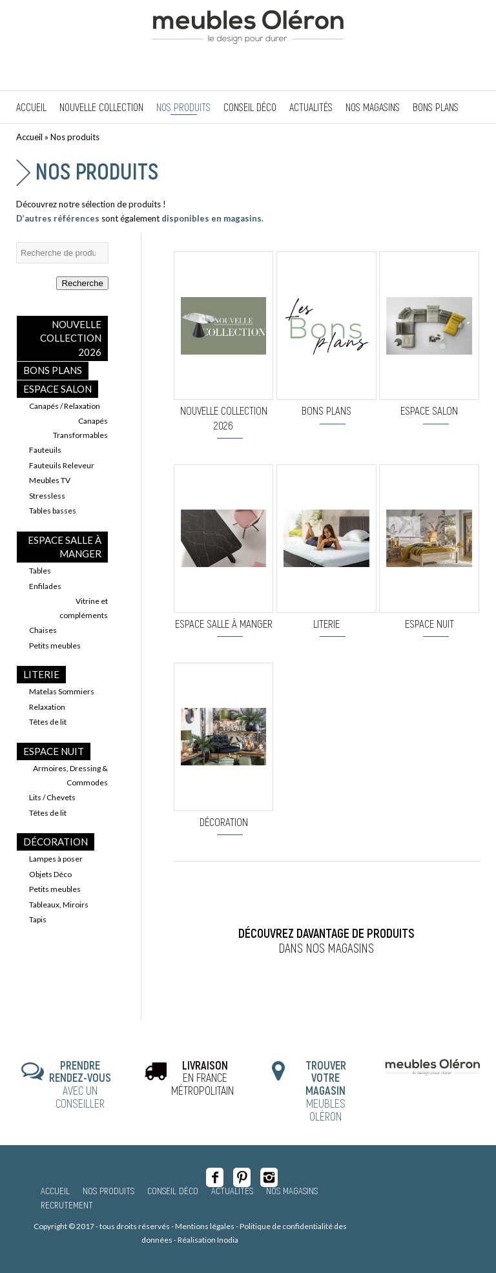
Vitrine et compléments (83, 607)
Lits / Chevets (52, 797)
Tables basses (52, 510)
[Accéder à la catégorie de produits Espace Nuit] (429, 550)
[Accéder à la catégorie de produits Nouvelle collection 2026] (224, 344)
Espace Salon (57, 389)
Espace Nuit (53, 751)
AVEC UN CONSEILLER (80, 1084)
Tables (40, 570)
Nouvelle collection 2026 (70, 338)
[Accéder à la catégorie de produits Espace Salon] (429, 337)
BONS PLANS (52, 370)
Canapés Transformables (80, 427)
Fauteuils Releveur (61, 465)
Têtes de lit (48, 722)
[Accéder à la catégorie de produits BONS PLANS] (326, 337)
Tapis (37, 919)
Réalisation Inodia (208, 1240)
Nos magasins (292, 1190)
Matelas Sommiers (61, 691)
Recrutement (67, 1204)
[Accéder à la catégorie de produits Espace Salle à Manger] (224, 550)
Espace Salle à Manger (64, 546)
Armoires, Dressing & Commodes (70, 775)
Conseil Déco (172, 1190)
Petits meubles (55, 645)
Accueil (29, 137)
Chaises (43, 630)
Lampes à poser (56, 859)
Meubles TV (49, 480)
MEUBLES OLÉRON (325, 1090)
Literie (41, 674)
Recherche (82, 283)
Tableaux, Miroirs (58, 904)
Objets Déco (50, 874)
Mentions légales (204, 1226)
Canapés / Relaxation (64, 406)
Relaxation (47, 707)
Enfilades (45, 586)
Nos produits (97, 170)
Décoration (55, 841)
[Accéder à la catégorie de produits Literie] (326, 550)
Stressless (47, 496)
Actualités (232, 1190)
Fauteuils (45, 450)
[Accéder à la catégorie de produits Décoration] (224, 749)
